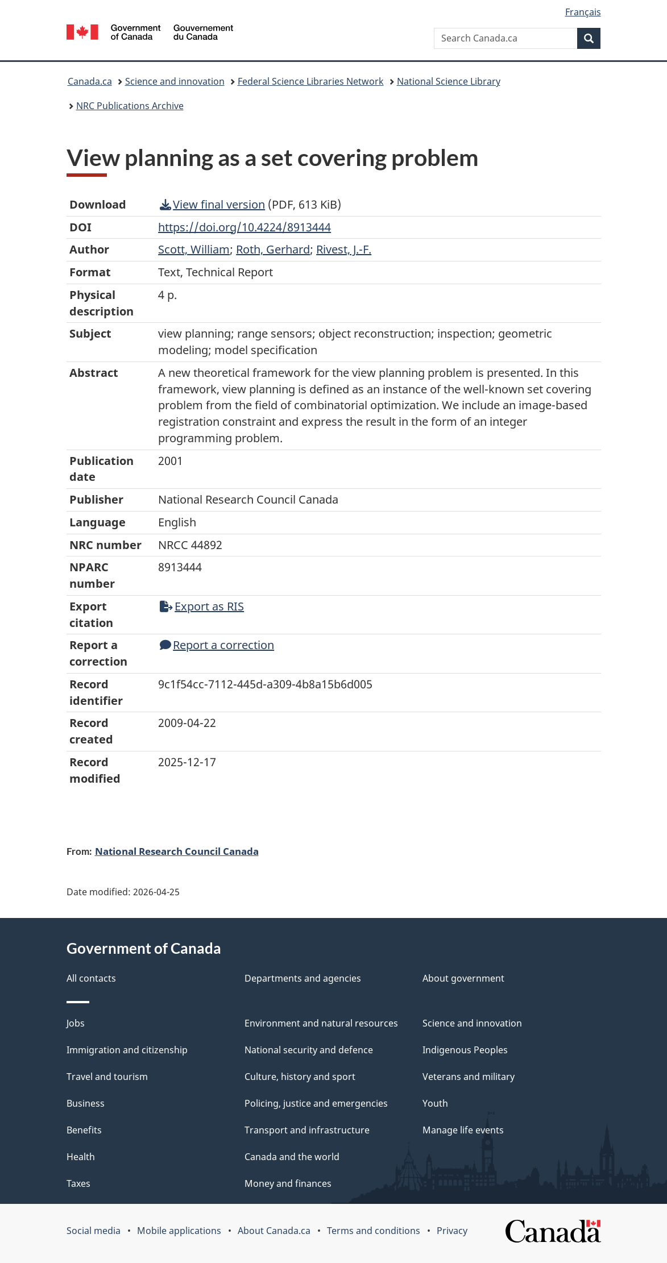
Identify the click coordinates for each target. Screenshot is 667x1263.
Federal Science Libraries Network (311, 81)
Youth (435, 1103)
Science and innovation (175, 81)
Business (86, 1103)
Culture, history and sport (300, 1076)
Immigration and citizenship (127, 1050)
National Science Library (448, 81)
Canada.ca (90, 81)
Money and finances (288, 1183)
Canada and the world (292, 1156)
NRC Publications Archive (130, 105)
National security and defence (309, 1050)
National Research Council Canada (177, 851)
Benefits (84, 1130)
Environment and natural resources (321, 1023)
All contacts (91, 978)
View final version (212, 204)
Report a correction (217, 645)
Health (81, 1156)
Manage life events (463, 1130)
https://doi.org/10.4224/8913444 (244, 227)
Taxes (78, 1183)
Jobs (76, 1023)
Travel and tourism (107, 1076)
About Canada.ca (274, 1230)
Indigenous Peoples (465, 1050)
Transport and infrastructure (307, 1130)
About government (463, 978)
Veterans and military (468, 1076)
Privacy (452, 1230)
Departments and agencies (303, 978)
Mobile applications (179, 1230)
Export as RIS (202, 606)
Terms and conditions (373, 1230)
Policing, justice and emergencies (316, 1103)
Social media (94, 1230)
